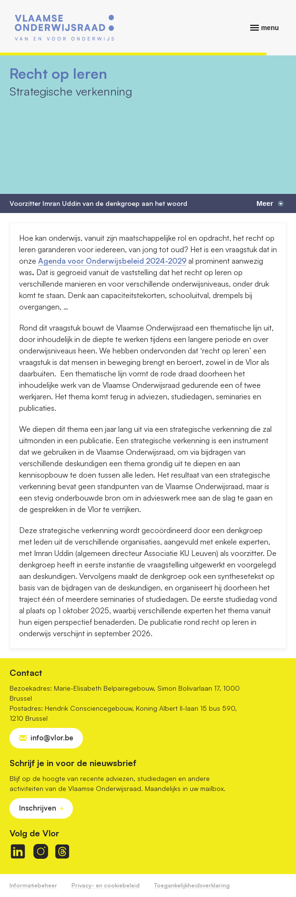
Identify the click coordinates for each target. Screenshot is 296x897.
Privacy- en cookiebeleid (105, 885)
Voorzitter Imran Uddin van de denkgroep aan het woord (98, 203)
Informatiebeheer (33, 885)
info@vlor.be (52, 737)
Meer (270, 203)
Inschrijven (37, 807)
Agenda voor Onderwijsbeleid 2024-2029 (112, 261)
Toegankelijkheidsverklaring (192, 885)
